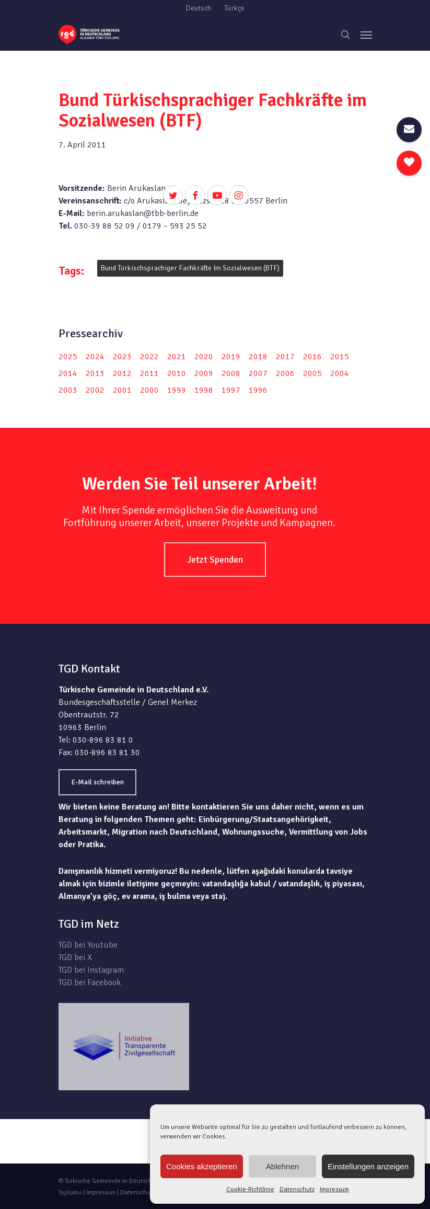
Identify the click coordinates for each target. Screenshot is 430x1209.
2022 (149, 356)
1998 (203, 390)
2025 (68, 356)
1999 (176, 390)
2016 (312, 356)
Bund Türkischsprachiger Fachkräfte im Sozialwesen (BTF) (190, 268)
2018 (258, 356)
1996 (258, 390)
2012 (122, 373)
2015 (339, 356)
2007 (258, 373)
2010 (176, 373)
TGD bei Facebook (90, 982)
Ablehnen (282, 1166)
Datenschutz (297, 1189)
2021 (176, 356)
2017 (285, 356)
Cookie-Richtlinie (250, 1189)
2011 (149, 373)
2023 (122, 356)
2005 (312, 373)
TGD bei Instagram (91, 970)
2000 (149, 390)
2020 (203, 356)
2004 (339, 373)
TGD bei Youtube (88, 945)
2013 (95, 373)
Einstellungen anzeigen (368, 1166)
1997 (231, 390)
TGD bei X (75, 957)
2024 (95, 356)
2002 (95, 390)
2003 (68, 390)
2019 (231, 356)
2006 (285, 373)
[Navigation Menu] (366, 34)
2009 (203, 373)
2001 (122, 390)
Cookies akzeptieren (201, 1166)
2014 (68, 373)
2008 (231, 373)
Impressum (334, 1189)
